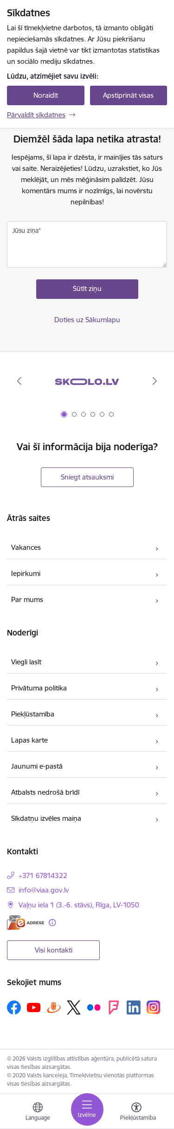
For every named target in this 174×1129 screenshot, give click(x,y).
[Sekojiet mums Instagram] (154, 1007)
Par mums (27, 599)
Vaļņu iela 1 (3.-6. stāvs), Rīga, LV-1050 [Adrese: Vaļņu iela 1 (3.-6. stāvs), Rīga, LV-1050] (79, 904)
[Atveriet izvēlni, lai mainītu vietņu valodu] (37, 1112)
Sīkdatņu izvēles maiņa (46, 818)
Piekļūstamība (32, 714)
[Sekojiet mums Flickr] (94, 1007)
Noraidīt (45, 95)
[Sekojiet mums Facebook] (14, 1007)
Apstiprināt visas (128, 95)
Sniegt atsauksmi (87, 477)
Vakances (26, 547)
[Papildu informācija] (52, 922)
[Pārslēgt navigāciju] (87, 1109)
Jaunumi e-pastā (37, 766)
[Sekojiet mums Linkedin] (134, 1007)
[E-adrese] (25, 922)
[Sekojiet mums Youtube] (34, 1007)
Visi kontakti (53, 950)
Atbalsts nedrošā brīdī (45, 792)
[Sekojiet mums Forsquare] (114, 1007)
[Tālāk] (155, 381)
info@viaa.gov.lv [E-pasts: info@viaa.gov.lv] (44, 890)
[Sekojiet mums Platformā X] (74, 1007)
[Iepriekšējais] (19, 381)
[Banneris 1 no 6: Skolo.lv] (86, 381)
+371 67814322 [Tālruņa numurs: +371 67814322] (43, 875)
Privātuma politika (39, 687)
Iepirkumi (25, 573)
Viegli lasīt (26, 661)
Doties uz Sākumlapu (87, 319)
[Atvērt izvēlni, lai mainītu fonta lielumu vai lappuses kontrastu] (136, 1112)
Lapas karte (29, 740)
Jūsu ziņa (26, 230)
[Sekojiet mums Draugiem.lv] (54, 1007)
